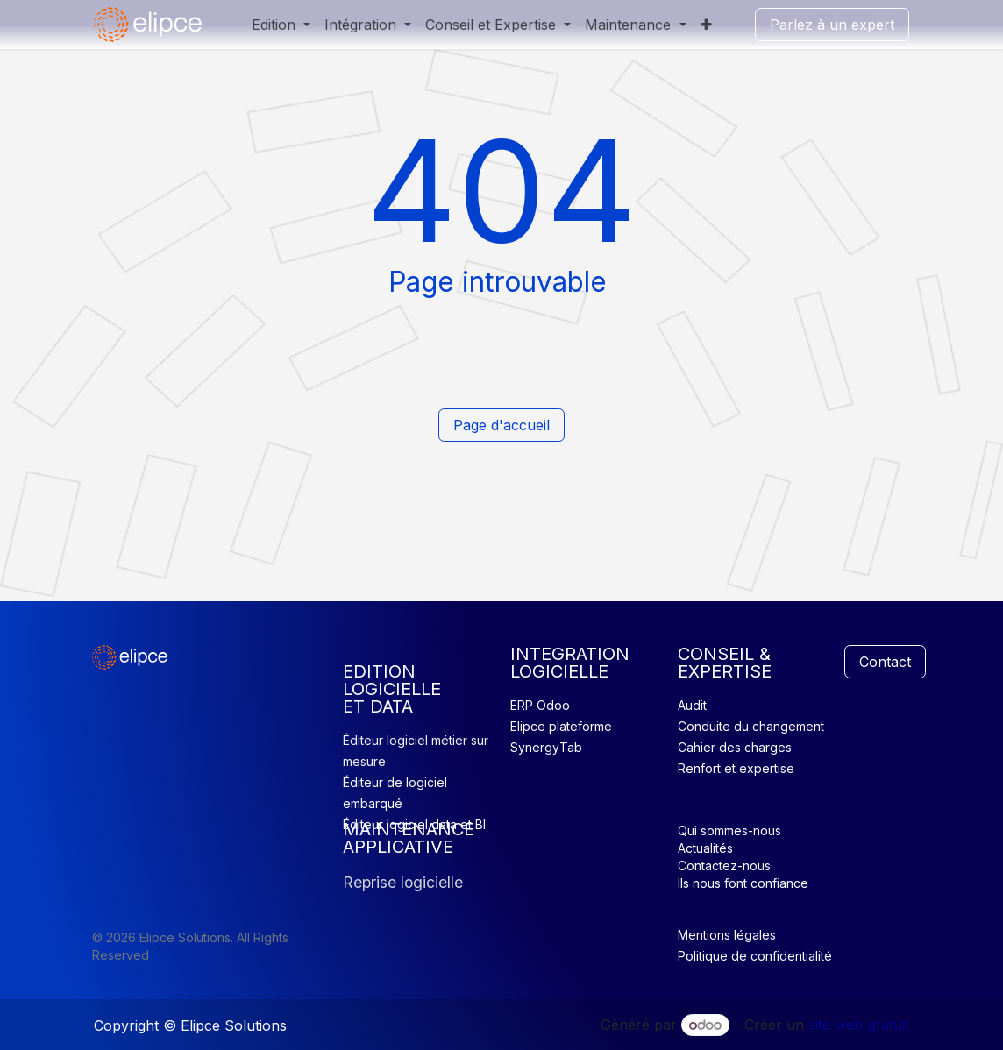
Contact (885, 661)
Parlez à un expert (832, 24)
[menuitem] (281, 24)
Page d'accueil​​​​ (501, 425)
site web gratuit (858, 1024)
